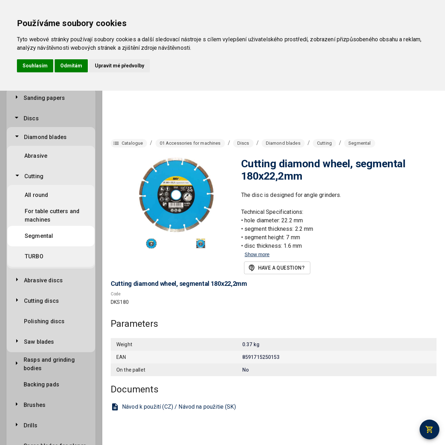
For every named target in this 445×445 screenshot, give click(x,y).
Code (116, 294)
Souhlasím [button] (35, 65)
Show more (257, 254)
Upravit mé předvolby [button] (119, 65)
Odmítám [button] (71, 65)
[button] (151, 243)
